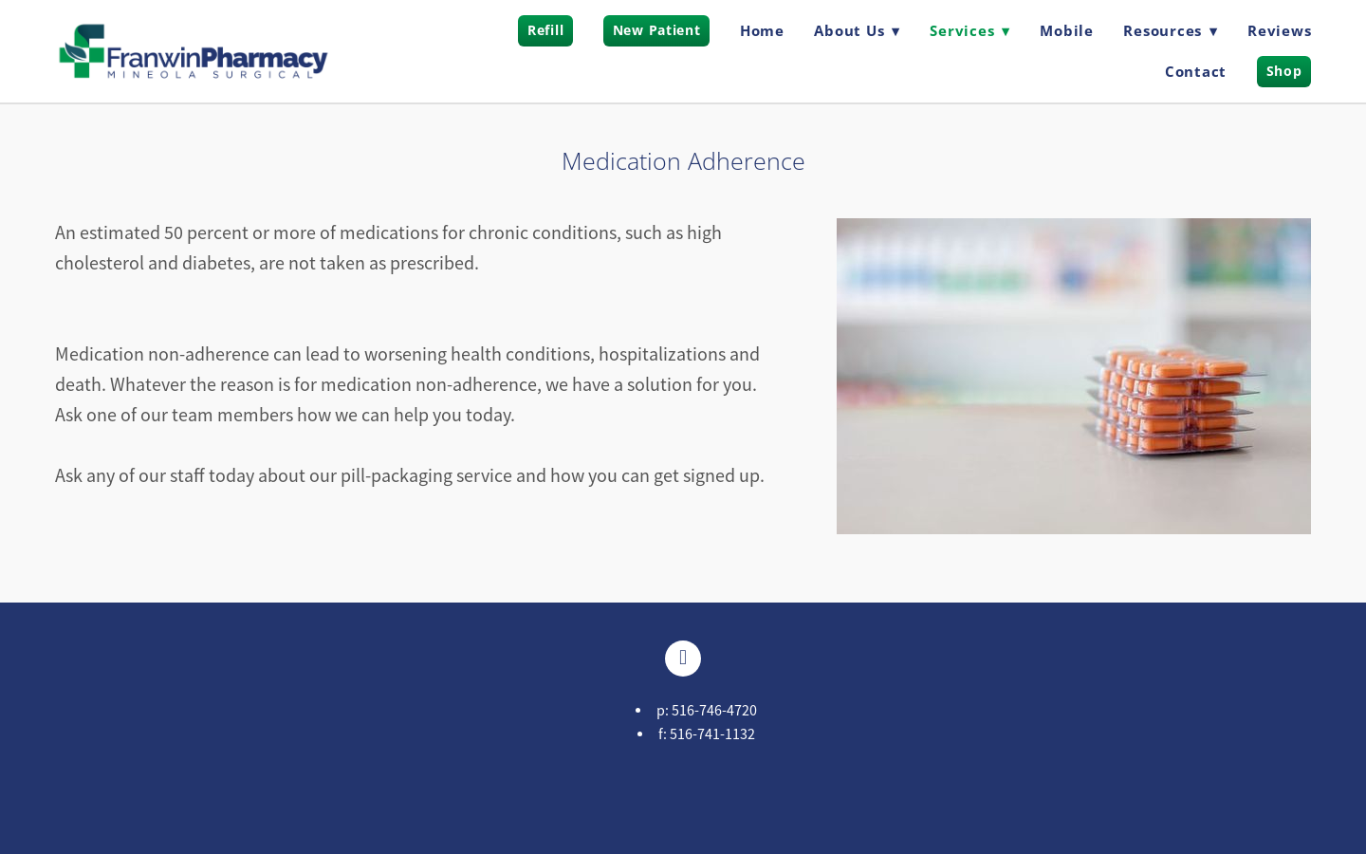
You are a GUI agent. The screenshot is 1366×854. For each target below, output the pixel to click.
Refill (545, 30)
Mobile (1067, 30)
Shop (1284, 71)
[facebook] (683, 658)
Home (762, 30)
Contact (1196, 71)
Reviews (1279, 30)
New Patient (657, 30)
